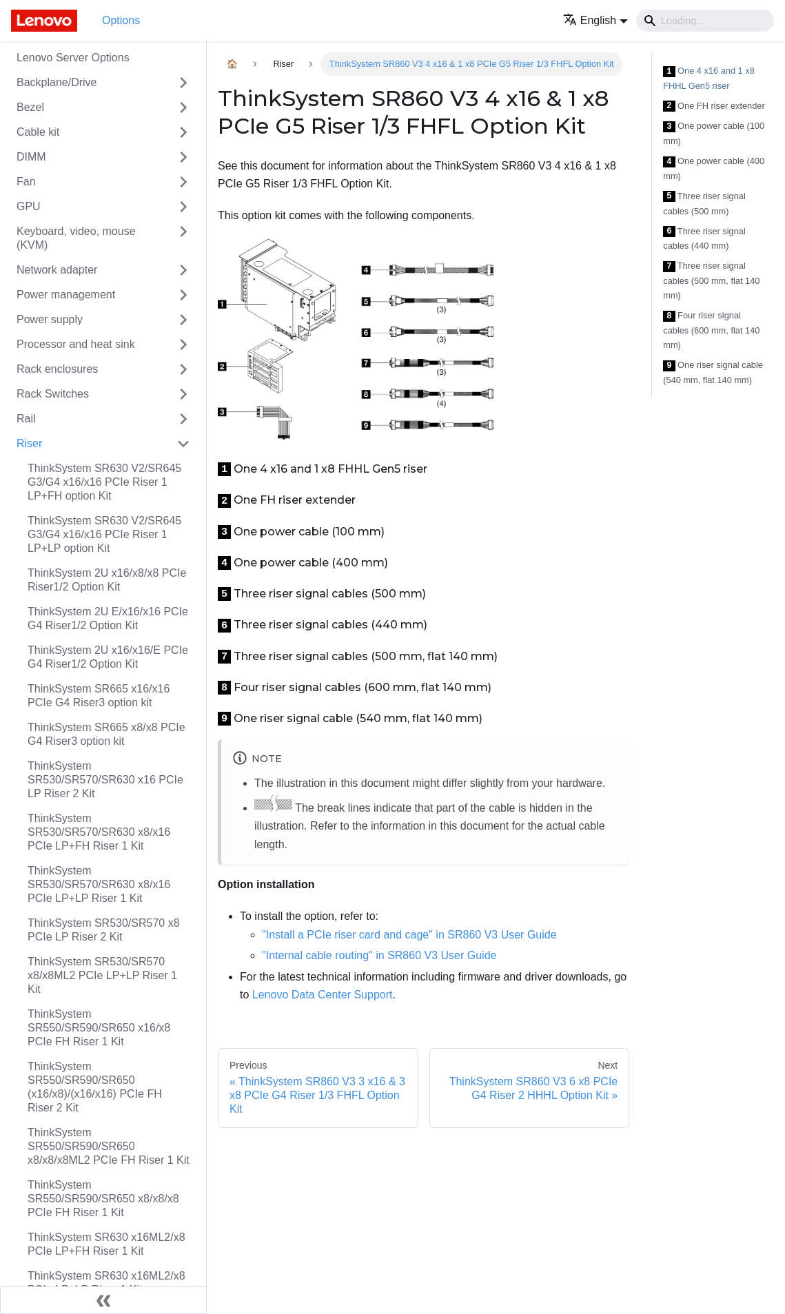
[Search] (705, 21)
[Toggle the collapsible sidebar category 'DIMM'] (183, 157)
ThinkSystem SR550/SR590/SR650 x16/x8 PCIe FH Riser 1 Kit (99, 1027)
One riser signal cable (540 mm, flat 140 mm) (713, 372)
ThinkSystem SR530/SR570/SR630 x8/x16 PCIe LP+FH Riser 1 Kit (99, 832)
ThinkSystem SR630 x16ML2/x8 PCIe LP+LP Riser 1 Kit (106, 1282)
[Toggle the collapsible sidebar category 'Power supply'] (183, 320)
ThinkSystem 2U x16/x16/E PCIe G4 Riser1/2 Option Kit (108, 657)
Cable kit (38, 132)
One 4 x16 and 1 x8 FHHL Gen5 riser (709, 78)
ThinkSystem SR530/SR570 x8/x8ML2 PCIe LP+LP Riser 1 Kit (102, 975)
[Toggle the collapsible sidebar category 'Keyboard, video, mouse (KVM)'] (183, 238)
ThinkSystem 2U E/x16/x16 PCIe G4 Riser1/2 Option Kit (108, 618)
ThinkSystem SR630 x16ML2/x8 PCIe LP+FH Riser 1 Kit (106, 1244)
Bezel (30, 107)
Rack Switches (53, 394)
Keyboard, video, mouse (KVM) (76, 238)
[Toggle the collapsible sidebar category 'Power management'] (183, 295)
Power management (66, 294)
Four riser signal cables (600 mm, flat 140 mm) (711, 330)
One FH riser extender (713, 106)
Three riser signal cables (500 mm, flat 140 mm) (711, 280)
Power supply (50, 319)
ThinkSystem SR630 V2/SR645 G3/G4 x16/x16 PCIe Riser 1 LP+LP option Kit (104, 534)
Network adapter (57, 270)
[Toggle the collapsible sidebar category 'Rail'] (183, 419)
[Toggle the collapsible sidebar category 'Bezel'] (183, 107)
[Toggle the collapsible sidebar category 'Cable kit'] (183, 132)
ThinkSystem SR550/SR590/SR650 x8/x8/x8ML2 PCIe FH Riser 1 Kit (109, 1146)
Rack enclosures (57, 369)
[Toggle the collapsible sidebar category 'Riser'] (183, 444)
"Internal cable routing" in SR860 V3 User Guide (379, 955)
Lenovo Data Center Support (322, 994)
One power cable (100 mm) (713, 133)
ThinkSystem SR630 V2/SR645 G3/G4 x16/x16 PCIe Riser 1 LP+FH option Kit (104, 482)
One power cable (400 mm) (713, 168)
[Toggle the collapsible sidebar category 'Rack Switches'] (183, 394)
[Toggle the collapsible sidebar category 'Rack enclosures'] (183, 369)
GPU (29, 206)
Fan (26, 181)
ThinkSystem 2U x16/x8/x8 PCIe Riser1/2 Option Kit (107, 580)
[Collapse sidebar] (103, 1300)
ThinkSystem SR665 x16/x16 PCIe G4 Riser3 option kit (99, 695)
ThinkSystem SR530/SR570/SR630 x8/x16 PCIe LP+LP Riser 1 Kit (99, 884)
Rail (26, 418)
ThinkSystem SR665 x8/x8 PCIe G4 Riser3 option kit (106, 734)
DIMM (31, 157)
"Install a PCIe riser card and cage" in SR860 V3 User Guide (409, 935)
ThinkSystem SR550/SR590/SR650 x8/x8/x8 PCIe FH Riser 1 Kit (103, 1198)
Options (121, 20)
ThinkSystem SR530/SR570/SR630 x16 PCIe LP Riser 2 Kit (105, 779)
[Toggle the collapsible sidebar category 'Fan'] (183, 182)
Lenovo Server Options (73, 57)
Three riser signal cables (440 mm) (704, 238)
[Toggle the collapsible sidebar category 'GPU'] (183, 207)
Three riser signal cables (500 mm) (704, 203)
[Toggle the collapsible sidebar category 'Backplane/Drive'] (183, 83)
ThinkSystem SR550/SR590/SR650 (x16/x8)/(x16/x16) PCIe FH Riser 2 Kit (95, 1086)
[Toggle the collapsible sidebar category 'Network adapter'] (183, 270)
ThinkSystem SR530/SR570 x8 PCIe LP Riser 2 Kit (104, 930)
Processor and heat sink (76, 344)
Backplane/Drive (57, 82)
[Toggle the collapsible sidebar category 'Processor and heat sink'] (183, 344)
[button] (595, 20)
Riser (29, 443)
